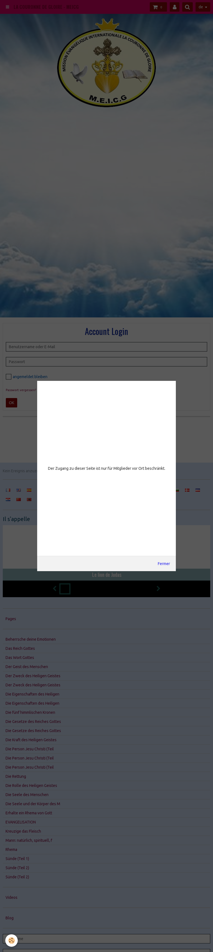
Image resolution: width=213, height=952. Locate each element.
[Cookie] (12, 940)
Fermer (164, 563)
